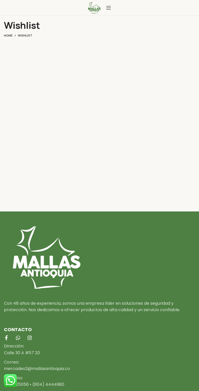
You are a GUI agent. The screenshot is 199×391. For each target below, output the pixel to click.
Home (8, 35)
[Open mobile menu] (108, 8)
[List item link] (99, 349)
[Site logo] (94, 7)
